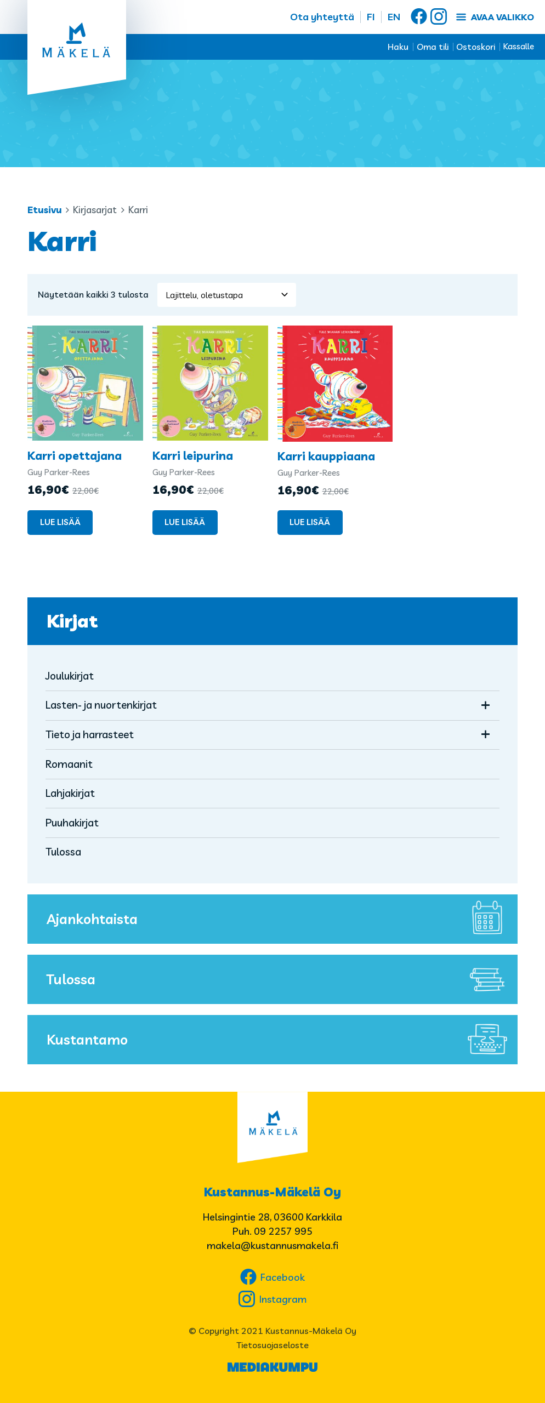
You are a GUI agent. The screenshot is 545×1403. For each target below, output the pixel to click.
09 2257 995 (283, 1231)
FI (371, 16)
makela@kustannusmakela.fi (272, 1245)
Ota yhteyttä (322, 16)
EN (394, 16)
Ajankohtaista (279, 919)
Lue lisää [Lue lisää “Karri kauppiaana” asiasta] (309, 522)
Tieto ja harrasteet (90, 734)
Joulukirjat (70, 675)
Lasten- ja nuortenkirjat (101, 704)
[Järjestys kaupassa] (226, 295)
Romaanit (69, 764)
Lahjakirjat (70, 793)
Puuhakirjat (72, 822)
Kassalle (518, 46)
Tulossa (63, 851)
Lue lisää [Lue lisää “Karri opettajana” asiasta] (60, 522)
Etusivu (44, 209)
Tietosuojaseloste (272, 1344)
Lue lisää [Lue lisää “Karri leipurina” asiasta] (184, 522)
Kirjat (72, 621)
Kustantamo (279, 1039)
